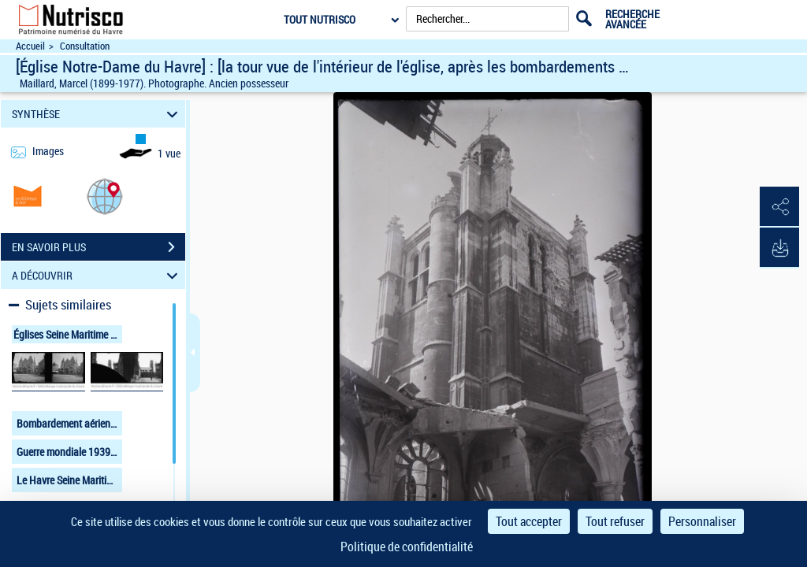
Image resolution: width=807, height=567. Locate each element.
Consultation (85, 46)
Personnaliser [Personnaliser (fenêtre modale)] (702, 521)
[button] (105, 195)
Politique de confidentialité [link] (406, 546)
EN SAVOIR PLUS (98, 247)
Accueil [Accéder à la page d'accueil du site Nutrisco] (30, 46)
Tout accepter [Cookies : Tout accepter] (529, 521)
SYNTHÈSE (97, 114)
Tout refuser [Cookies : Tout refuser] (615, 521)
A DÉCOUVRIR (97, 275)
